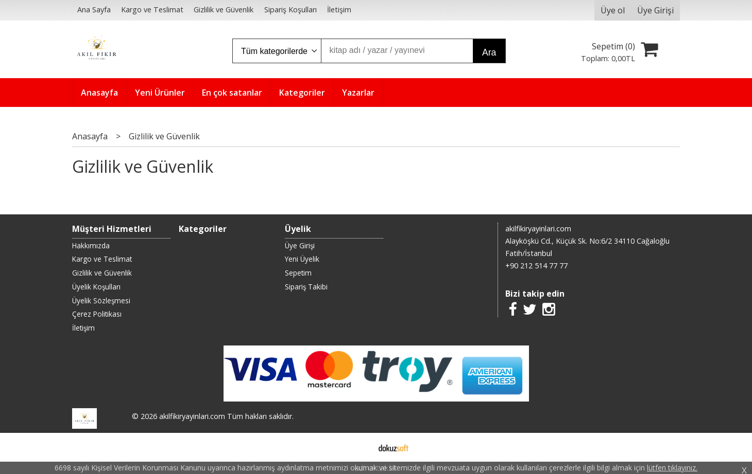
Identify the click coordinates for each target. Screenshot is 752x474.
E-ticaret (360, 447)
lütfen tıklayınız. (672, 467)
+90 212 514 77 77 (536, 265)
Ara (489, 52)
